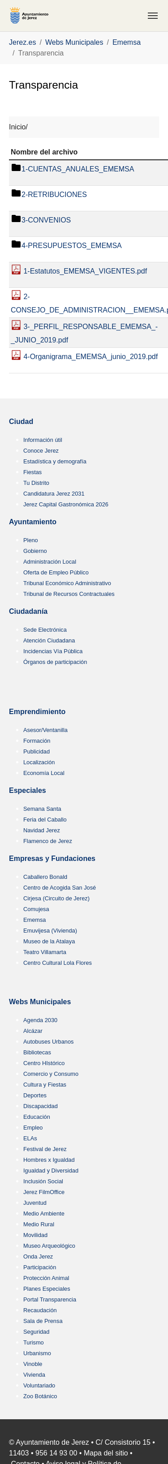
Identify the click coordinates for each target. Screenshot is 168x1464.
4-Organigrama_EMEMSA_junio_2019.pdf (90, 357)
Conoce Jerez (41, 450)
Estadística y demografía (54, 461)
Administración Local (49, 561)
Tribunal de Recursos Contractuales (69, 594)
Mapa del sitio (106, 1453)
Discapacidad (40, 1106)
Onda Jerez (38, 1256)
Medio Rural (38, 1224)
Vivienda (34, 1374)
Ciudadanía (28, 611)
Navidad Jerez (41, 830)
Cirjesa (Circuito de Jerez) (56, 898)
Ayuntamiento (32, 522)
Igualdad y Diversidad (50, 1170)
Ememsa (34, 919)
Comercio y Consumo (50, 1073)
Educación (36, 1116)
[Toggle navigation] (153, 15)
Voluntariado (39, 1385)
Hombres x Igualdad (49, 1159)
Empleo (33, 1127)
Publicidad (36, 751)
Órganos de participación (55, 662)
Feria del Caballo (45, 819)
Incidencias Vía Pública (52, 651)
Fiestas (32, 472)
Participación (39, 1267)
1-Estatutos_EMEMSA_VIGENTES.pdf (84, 271)
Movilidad (35, 1235)
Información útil (42, 440)
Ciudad (21, 421)
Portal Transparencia (49, 1299)
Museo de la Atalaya (49, 941)
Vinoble (32, 1364)
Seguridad (36, 1331)
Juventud (35, 1202)
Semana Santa (42, 808)
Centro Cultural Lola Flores (57, 962)
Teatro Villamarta (44, 952)
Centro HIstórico (44, 1063)
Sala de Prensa (43, 1321)
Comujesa (36, 909)
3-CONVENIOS (46, 220)
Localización (39, 762)
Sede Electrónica (45, 629)
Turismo (33, 1342)
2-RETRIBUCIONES (54, 195)
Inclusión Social (43, 1181)
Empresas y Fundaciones (52, 858)
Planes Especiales (46, 1288)
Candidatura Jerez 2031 (54, 493)
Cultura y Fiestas (44, 1084)
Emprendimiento (37, 711)
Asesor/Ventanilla (45, 730)
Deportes (35, 1095)
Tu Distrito (36, 482)
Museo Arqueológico (49, 1245)
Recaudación (40, 1310)
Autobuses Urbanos (48, 1041)
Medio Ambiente (44, 1213)
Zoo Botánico (40, 1396)
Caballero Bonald (45, 876)
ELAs (30, 1138)
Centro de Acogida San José (59, 887)
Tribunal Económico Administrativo (67, 583)
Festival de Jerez (45, 1149)
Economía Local (44, 773)
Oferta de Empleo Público (56, 572)
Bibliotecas (37, 1052)
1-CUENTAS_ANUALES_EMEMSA (78, 169)
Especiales (27, 790)
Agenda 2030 (40, 1020)
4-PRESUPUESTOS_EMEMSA (72, 246)
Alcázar (33, 1030)
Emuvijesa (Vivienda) (50, 930)
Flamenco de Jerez (47, 841)
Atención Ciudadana (49, 640)
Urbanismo (37, 1353)
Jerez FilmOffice (44, 1192)
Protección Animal (46, 1278)
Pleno (30, 540)
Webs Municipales (40, 1002)
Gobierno (35, 551)
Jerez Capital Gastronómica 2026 (65, 504)
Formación (36, 740)
